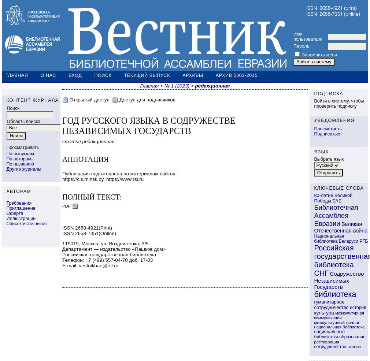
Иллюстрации (21, 218)
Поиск (102, 75)
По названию (20, 164)
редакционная (212, 86)
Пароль (301, 46)
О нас (48, 75)
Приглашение (20, 208)
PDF (66, 206)
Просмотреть (328, 128)
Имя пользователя (307, 36)
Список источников (26, 223)
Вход (75, 75)
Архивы (192, 75)
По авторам (18, 158)
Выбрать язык (329, 159)
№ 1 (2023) (176, 86)
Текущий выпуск (147, 75)
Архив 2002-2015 (237, 75)
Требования (19, 203)
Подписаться (327, 134)
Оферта (14, 213)
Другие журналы (23, 169)
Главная (16, 75)
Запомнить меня (319, 54)
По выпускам (20, 153)
